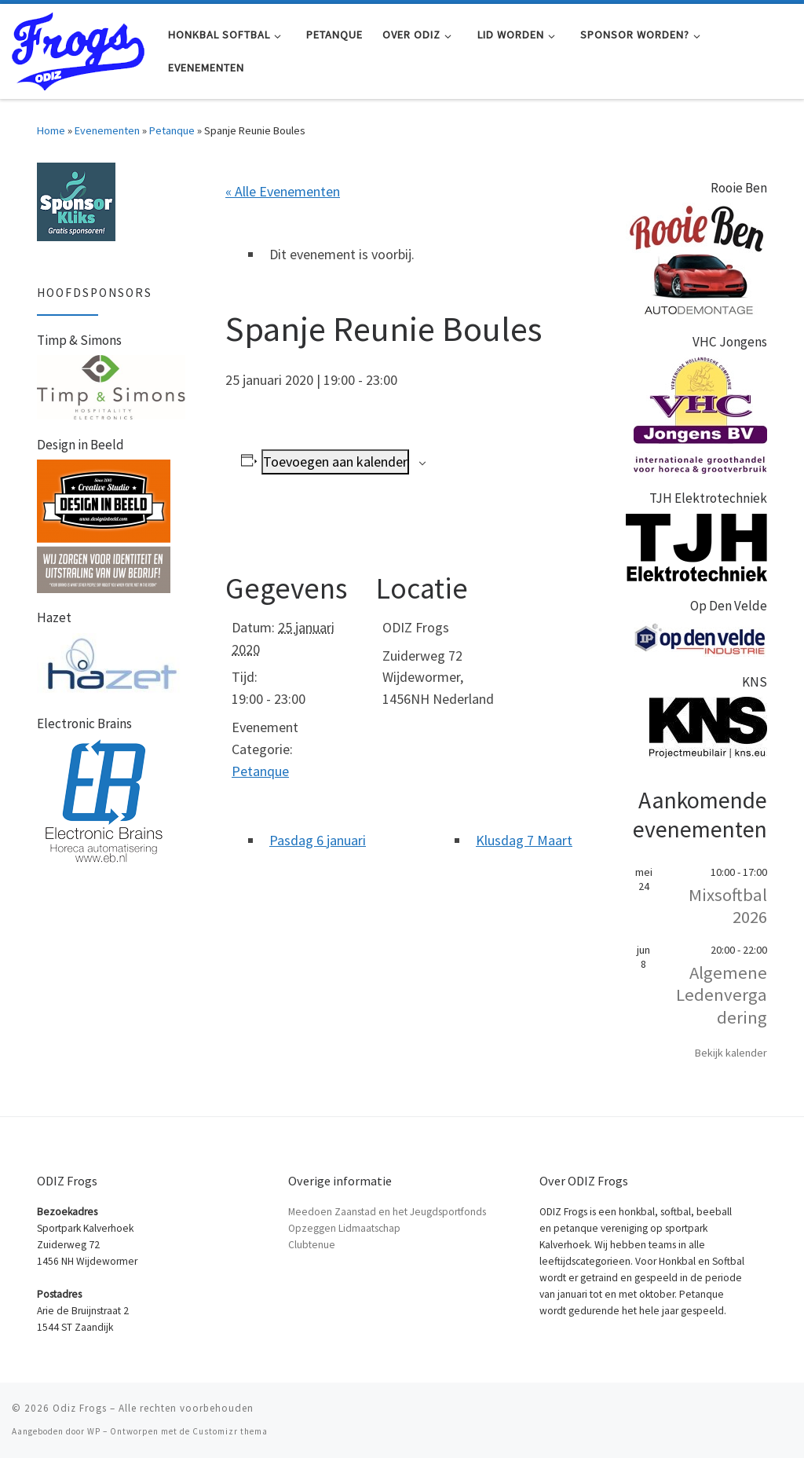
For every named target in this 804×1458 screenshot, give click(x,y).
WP (93, 1431)
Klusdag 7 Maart (524, 840)
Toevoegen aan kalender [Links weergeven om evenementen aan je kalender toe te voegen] (335, 461)
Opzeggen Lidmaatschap (344, 1228)
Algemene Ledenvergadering (721, 995)
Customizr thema (230, 1431)
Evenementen (107, 130)
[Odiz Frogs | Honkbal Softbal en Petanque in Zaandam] (78, 48)
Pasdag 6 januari (317, 840)
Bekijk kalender (731, 1053)
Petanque (172, 130)
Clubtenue (311, 1244)
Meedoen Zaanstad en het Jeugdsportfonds (387, 1211)
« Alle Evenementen (282, 191)
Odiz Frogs (80, 1408)
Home (51, 130)
